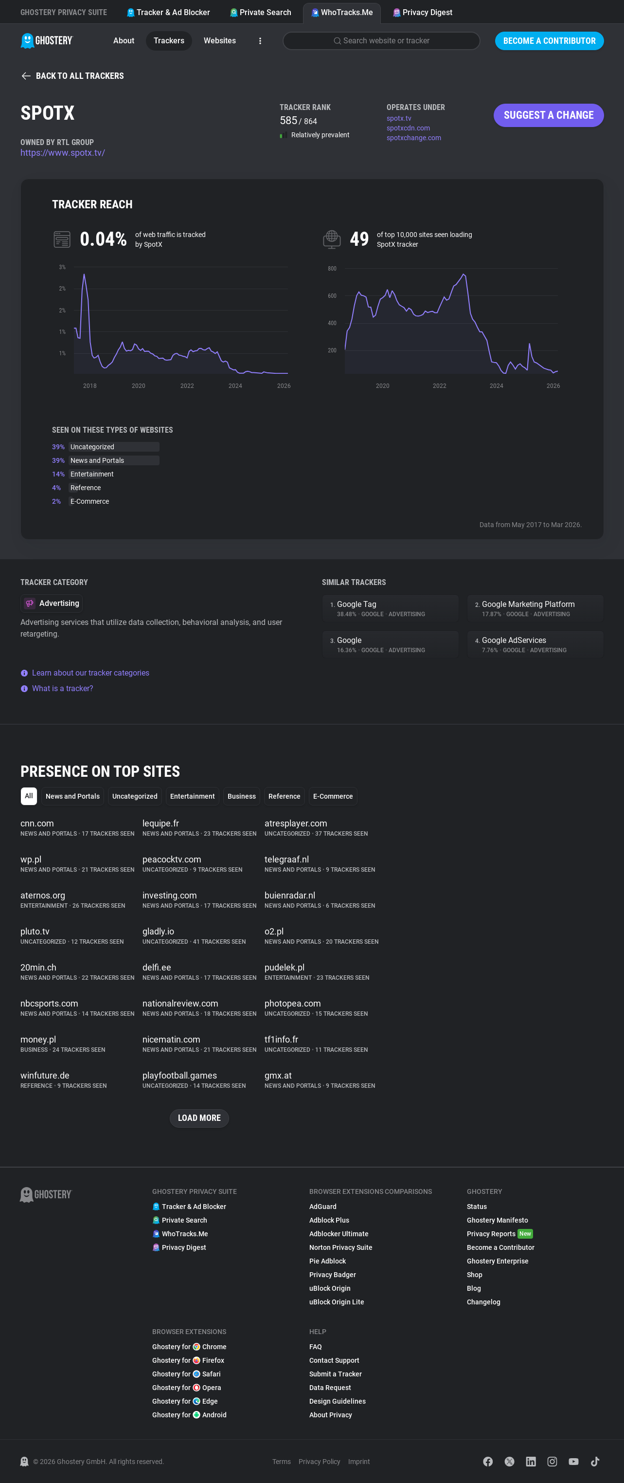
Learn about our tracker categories (84, 672)
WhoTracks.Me (342, 12)
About (123, 40)
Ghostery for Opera (186, 1387)
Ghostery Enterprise (498, 1261)
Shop (474, 1275)
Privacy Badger (332, 1275)
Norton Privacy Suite (341, 1247)
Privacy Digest (422, 12)
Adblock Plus (329, 1220)
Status (477, 1206)
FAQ (315, 1347)
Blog (474, 1288)
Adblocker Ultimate (339, 1234)
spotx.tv (399, 118)
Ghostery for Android (189, 1415)
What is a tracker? (56, 688)
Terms (281, 1461)
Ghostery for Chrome (189, 1347)
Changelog (483, 1302)
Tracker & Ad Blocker (168, 12)
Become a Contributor (549, 41)
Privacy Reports (500, 1234)
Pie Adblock (327, 1261)
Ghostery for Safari (186, 1374)
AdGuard (323, 1206)
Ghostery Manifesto (497, 1220)
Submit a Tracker (335, 1374)
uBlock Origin (330, 1288)
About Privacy (330, 1415)
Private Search (260, 12)
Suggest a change (549, 115)
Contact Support (334, 1360)
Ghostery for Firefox (188, 1360)
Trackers (169, 40)
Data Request (330, 1387)
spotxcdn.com (408, 128)
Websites (220, 40)
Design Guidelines (337, 1401)
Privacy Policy (319, 1461)
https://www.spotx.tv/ (62, 152)
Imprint (359, 1461)
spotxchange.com (414, 138)
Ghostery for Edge (185, 1401)
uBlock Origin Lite (336, 1302)
